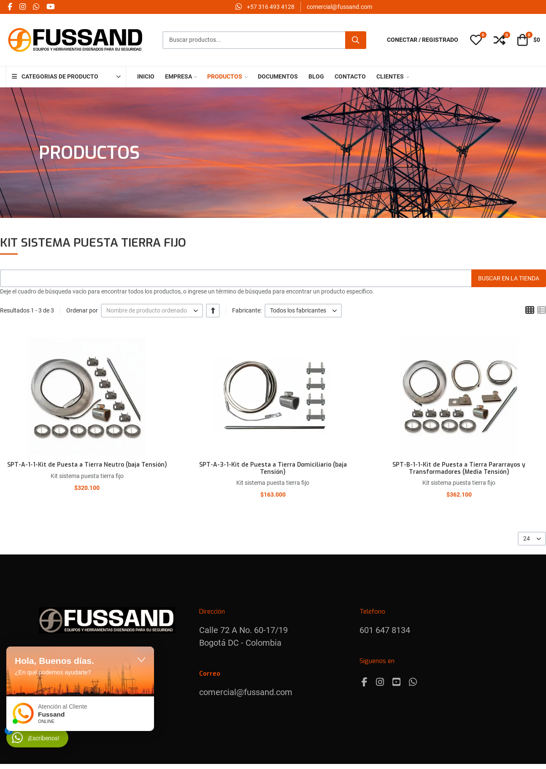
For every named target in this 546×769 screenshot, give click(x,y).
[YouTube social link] (50, 7)
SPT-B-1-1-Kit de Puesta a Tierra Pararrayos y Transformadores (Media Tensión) (458, 468)
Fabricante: (247, 310)
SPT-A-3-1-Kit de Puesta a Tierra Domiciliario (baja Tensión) (273, 468)
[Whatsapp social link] (36, 7)
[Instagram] (380, 682)
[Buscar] (355, 40)
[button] (476, 40)
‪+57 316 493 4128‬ (271, 6)
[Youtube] (396, 682)
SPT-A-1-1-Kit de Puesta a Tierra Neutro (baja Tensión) (87, 465)
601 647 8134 (384, 630)
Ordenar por (82, 310)
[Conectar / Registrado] (422, 40)
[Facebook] (365, 682)
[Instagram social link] (22, 7)
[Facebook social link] (10, 7)
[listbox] (152, 311)
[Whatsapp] (413, 682)
